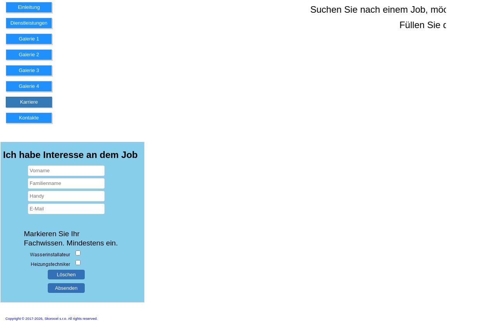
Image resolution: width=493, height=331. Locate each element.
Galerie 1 (29, 39)
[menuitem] (29, 10)
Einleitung (29, 7)
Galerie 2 (29, 54)
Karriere (29, 102)
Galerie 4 (29, 86)
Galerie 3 (29, 70)
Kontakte (29, 118)
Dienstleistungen (28, 23)
